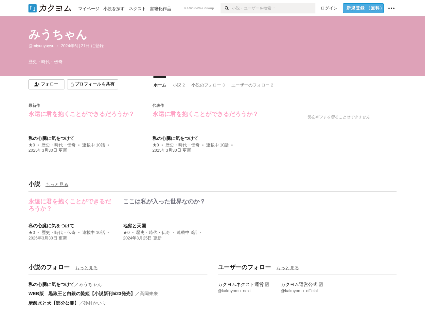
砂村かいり (94, 303)
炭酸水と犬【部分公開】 (53, 303)
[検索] (226, 8)
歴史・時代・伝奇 (59, 145)
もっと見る (56, 184)
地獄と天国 (134, 225)
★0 (31, 145)
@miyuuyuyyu (41, 46)
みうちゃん (57, 34)
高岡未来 (149, 293)
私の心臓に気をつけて (51, 138)
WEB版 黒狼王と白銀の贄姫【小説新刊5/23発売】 (81, 293)
